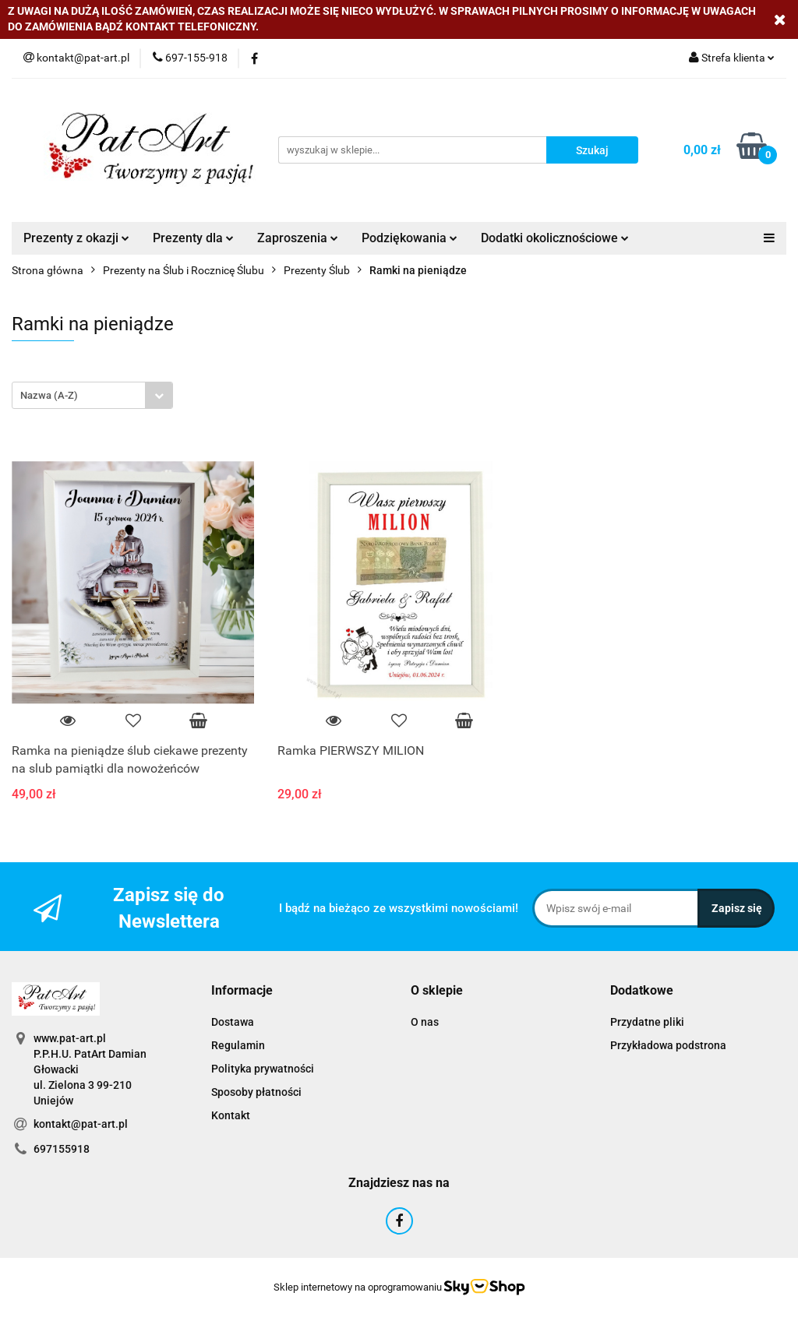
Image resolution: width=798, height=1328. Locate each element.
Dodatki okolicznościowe (555, 238)
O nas (425, 1022)
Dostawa (232, 1022)
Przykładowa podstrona (668, 1045)
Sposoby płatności (256, 1092)
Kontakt (230, 1115)
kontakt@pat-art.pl (81, 1124)
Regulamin (238, 1045)
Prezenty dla (193, 238)
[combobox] (92, 395)
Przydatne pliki (647, 1022)
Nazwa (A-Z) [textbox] (49, 395)
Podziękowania (409, 238)
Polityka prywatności (262, 1068)
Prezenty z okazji (76, 238)
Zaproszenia (297, 238)
